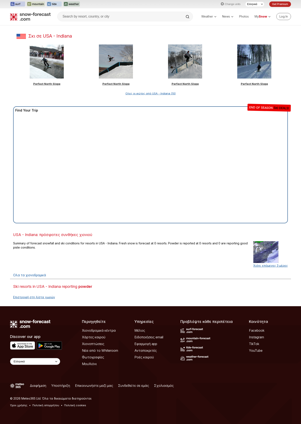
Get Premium (280, 4)
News (227, 16)
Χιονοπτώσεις (93, 344)
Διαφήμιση (38, 385)
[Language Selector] (254, 4)
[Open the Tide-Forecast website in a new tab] (54, 4)
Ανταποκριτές (145, 350)
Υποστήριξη (60, 385)
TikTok (254, 344)
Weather (208, 16)
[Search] (188, 17)
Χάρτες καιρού (93, 337)
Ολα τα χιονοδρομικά (29, 275)
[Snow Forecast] (30, 16)
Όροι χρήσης (18, 405)
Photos (244, 16)
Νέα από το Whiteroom (100, 350)
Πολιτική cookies (75, 405)
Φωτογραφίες (93, 357)
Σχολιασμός (164, 385)
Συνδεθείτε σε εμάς (133, 385)
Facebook (256, 330)
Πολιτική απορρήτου (45, 405)
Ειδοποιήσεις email (148, 337)
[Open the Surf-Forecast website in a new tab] (17, 4)
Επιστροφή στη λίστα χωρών (34, 297)
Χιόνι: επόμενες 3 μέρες (270, 265)
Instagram (256, 337)
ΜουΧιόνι (89, 364)
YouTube (256, 350)
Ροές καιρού (144, 357)
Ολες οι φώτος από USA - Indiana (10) (150, 93)
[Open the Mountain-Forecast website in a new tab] (36, 4)
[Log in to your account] (283, 16)
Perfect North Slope (46, 83)
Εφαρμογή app (145, 344)
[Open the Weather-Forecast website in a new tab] (71, 4)
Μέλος (139, 330)
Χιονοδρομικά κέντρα (99, 330)
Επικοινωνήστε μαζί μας (94, 385)
